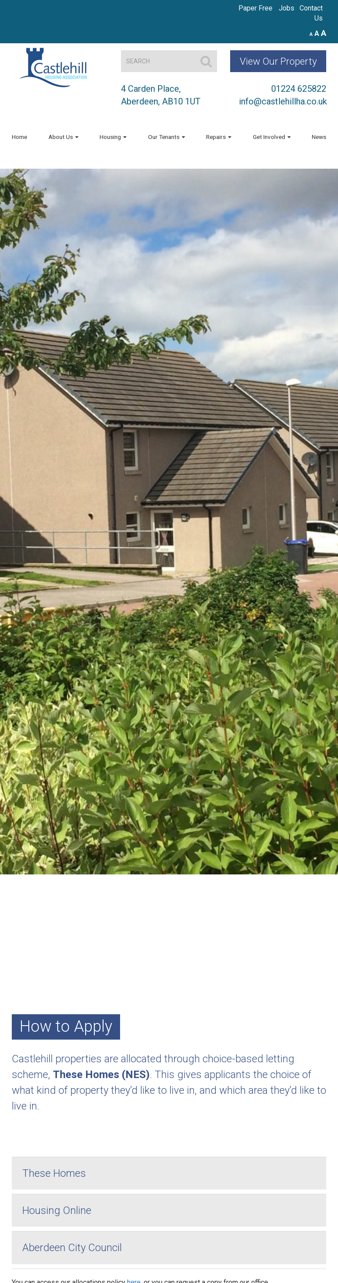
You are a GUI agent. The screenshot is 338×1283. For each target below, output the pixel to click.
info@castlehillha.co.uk (283, 101)
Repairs (218, 136)
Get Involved (272, 136)
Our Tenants (166, 136)
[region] (169, 521)
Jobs (286, 8)
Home (19, 136)
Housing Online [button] (56, 1210)
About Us (63, 136)
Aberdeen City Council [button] (72, 1247)
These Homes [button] (54, 1173)
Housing (113, 136)
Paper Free (255, 8)
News (319, 136)
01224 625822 (298, 88)
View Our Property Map (278, 63)
